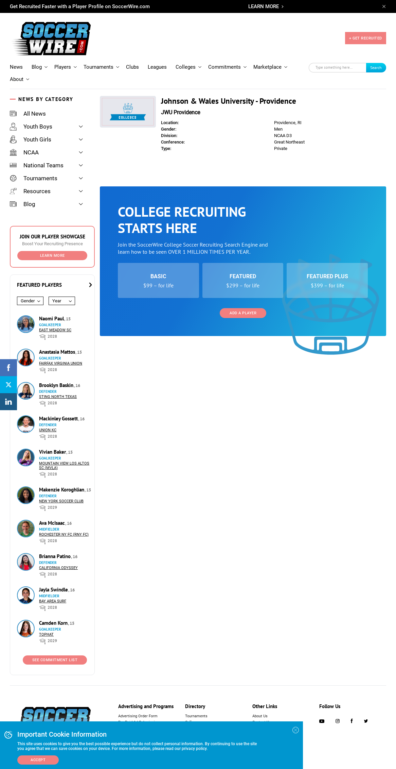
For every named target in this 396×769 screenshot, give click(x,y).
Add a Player (243, 313)
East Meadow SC (55, 330)
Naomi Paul (52, 318)
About (16, 79)
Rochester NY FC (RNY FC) (64, 534)
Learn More (52, 255)
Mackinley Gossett (59, 418)
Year (56, 300)
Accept (38, 760)
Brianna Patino (55, 556)
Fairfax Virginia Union (60, 363)
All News (28, 113)
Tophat (46, 634)
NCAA (24, 152)
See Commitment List (55, 660)
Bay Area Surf (52, 601)
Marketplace (267, 67)
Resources (30, 191)
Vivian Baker (53, 452)
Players (62, 67)
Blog (37, 67)
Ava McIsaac (52, 523)
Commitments (224, 67)
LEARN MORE (263, 6)
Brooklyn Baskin (57, 385)
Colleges (186, 67)
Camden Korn (54, 623)
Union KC (47, 430)
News (16, 67)
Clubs (132, 67)
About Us (260, 716)
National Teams (37, 165)
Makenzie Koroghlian (62, 489)
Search (376, 67)
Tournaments (98, 67)
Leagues (157, 67)
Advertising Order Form (138, 716)
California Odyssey (58, 568)
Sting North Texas (58, 397)
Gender (28, 300)
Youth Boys (31, 126)
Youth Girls (30, 139)
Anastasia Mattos (57, 352)
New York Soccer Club (61, 501)
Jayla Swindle (54, 589)
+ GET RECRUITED (365, 38)
